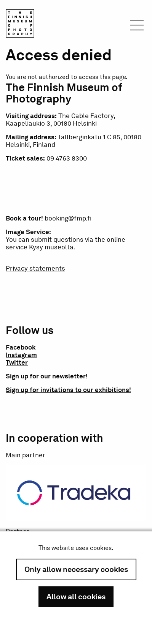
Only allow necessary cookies (76, 569)
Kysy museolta (51, 247)
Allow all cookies (76, 596)
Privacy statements (35, 268)
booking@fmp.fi (68, 218)
